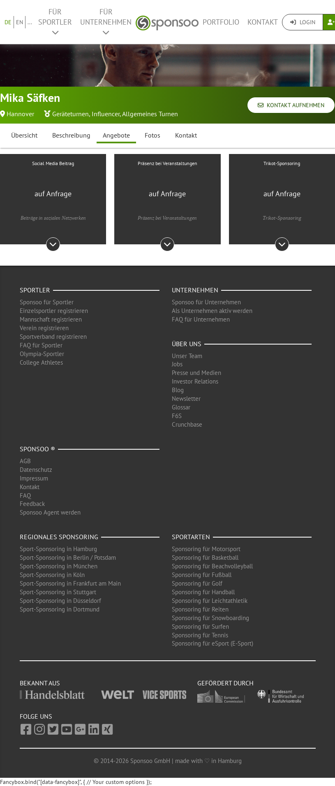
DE (8, 22)
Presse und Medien (196, 373)
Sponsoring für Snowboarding (210, 618)
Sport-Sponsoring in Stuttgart (58, 592)
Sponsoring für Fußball (201, 575)
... (30, 22)
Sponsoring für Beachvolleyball (212, 566)
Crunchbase (187, 424)
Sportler (35, 290)
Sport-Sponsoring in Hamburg (58, 549)
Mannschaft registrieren (51, 319)
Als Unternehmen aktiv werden (212, 311)
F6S (177, 416)
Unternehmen (195, 290)
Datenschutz (36, 469)
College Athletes (41, 362)
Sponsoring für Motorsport (206, 549)
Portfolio (221, 22)
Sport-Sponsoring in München (58, 566)
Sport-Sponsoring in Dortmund (59, 609)
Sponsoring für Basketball (205, 557)
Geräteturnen (70, 114)
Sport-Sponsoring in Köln (52, 575)
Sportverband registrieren (53, 336)
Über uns (186, 344)
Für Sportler (55, 21)
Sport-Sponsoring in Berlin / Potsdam (68, 557)
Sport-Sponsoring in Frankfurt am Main (70, 583)
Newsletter (186, 398)
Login (302, 22)
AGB (25, 461)
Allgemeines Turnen (150, 114)
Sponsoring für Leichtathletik (209, 600)
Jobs (177, 364)
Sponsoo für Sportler (47, 302)
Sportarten (191, 537)
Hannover (20, 114)
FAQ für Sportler (41, 345)
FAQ (25, 495)
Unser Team (187, 356)
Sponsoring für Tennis (200, 635)
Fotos (152, 135)
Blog (178, 390)
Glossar (181, 407)
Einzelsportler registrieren (54, 311)
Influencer (106, 114)
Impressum (34, 478)
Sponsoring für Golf (197, 583)
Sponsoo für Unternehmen (206, 302)
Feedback (32, 504)
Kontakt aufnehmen (291, 105)
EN (19, 22)
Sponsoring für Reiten (200, 609)
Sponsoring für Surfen (200, 626)
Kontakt (262, 22)
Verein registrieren (44, 328)
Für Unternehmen (106, 21)
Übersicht (24, 135)
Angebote (116, 135)
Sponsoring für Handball (203, 592)
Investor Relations (195, 381)
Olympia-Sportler (42, 354)
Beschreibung (71, 135)
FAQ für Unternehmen (201, 319)
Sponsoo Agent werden (50, 512)
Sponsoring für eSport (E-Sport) (212, 643)
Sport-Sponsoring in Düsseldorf (60, 600)
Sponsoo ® (37, 449)
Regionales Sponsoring (59, 537)
